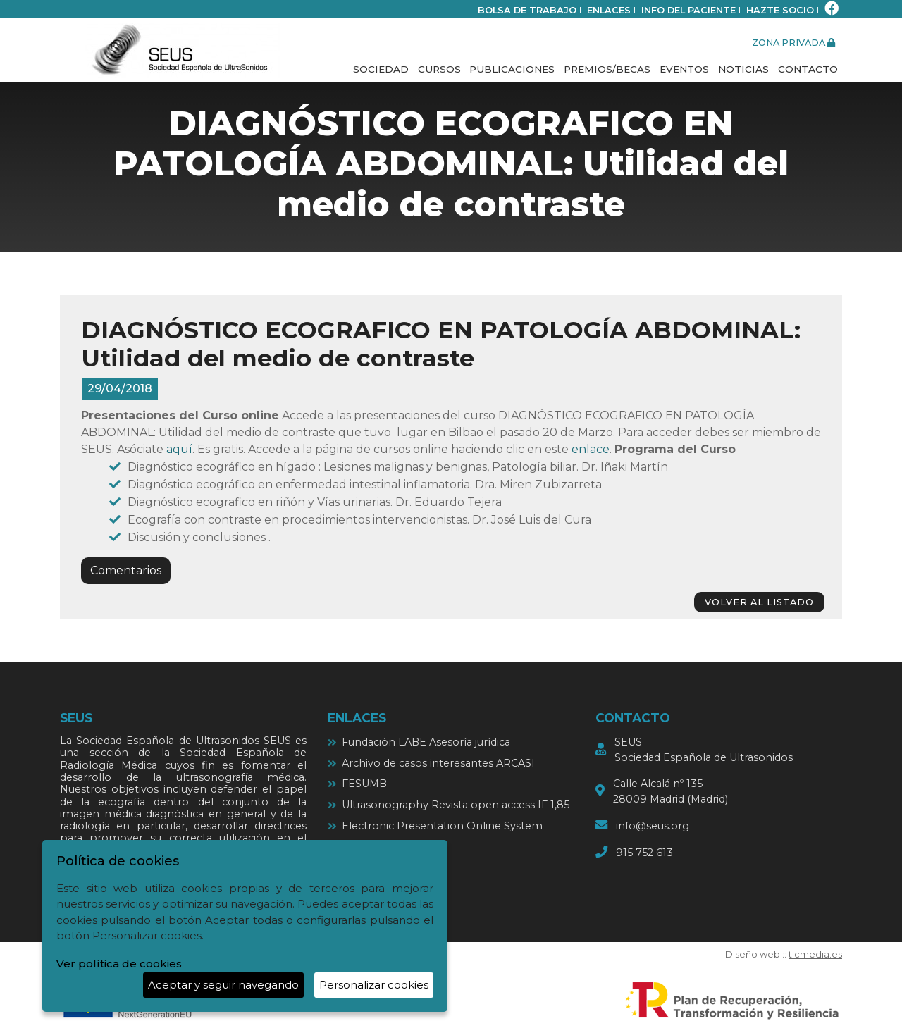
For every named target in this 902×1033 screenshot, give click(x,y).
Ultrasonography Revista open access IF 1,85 (455, 804)
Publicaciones (512, 69)
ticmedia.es (815, 954)
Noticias (743, 69)
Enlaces (609, 10)
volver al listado (759, 602)
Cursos (439, 69)
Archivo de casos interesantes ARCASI (438, 763)
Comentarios (125, 570)
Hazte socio (780, 10)
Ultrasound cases (385, 846)
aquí (179, 449)
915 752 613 (644, 852)
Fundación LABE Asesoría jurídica (426, 742)
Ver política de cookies (119, 963)
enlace (591, 449)
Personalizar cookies (373, 984)
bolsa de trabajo (527, 10)
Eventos (684, 69)
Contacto (808, 69)
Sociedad (381, 69)
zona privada (793, 42)
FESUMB (364, 783)
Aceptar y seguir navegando (223, 984)
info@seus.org (652, 825)
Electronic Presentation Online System (442, 825)
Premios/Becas (607, 69)
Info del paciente (688, 10)
